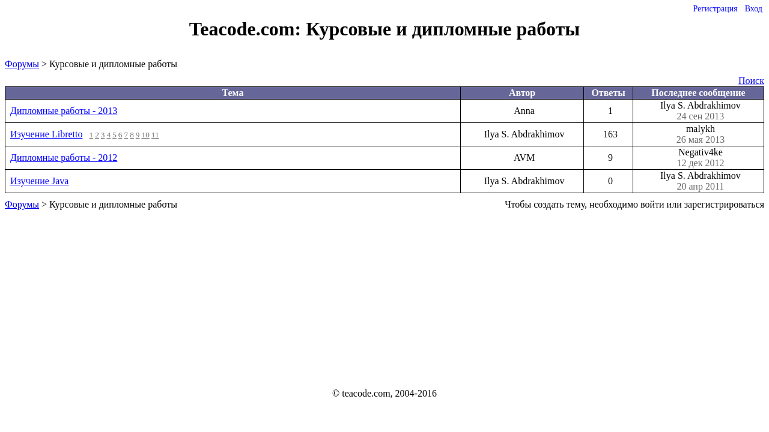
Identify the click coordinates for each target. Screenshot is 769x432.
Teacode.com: (247, 29)
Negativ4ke (700, 158)
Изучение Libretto (46, 134)
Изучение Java (39, 181)
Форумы (22, 64)
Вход (753, 8)
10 (146, 134)
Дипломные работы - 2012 (63, 157)
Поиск (751, 81)
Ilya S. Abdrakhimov (700, 111)
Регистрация (715, 8)
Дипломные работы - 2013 (63, 111)
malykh (700, 134)
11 (155, 134)
